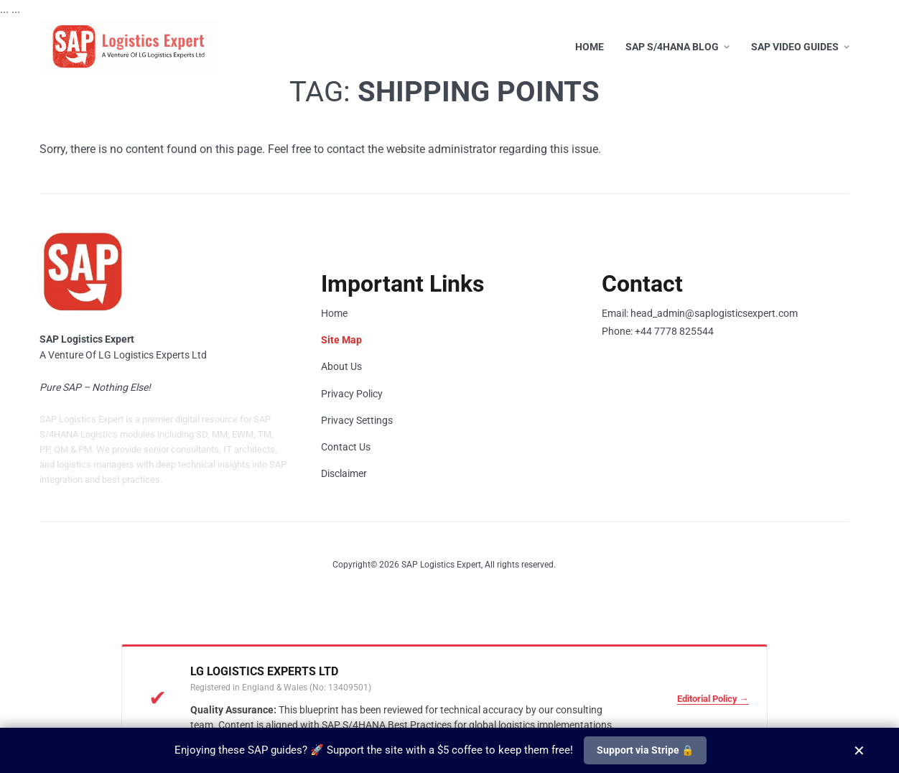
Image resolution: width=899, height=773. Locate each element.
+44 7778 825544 (674, 331)
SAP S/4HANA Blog (672, 46)
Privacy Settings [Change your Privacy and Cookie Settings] (357, 420)
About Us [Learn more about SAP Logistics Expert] (341, 366)
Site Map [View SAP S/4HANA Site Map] (341, 340)
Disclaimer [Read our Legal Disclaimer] (344, 473)
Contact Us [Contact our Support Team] (346, 447)
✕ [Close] (859, 750)
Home (589, 46)
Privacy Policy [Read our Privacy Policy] (352, 393)
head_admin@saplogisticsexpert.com (714, 313)
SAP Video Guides (795, 46)
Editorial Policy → (713, 698)
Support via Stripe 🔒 (645, 750)
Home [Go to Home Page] (334, 313)
